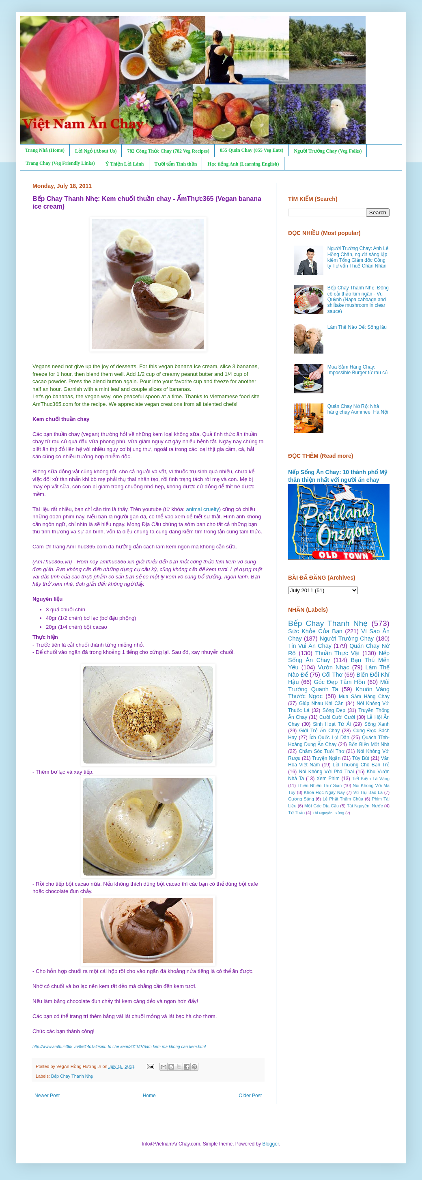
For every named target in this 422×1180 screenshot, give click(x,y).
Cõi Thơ (332, 674)
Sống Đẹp (334, 710)
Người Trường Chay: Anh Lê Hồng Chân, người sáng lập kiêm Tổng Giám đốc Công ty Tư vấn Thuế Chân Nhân (358, 257)
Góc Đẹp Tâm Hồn (339, 682)
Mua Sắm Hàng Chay (364, 696)
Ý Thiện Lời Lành (125, 164)
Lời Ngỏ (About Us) (95, 151)
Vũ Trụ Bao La (368, 792)
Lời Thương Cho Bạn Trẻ (361, 765)
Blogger (271, 1144)
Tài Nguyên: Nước (365, 805)
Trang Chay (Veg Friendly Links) (60, 163)
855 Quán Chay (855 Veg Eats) (251, 150)
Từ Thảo (296, 812)
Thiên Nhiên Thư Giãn (319, 785)
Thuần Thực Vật (337, 653)
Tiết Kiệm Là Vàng (371, 778)
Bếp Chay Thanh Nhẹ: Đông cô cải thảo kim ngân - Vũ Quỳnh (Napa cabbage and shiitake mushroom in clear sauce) (358, 299)
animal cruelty (202, 509)
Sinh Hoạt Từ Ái (332, 724)
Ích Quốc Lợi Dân (329, 737)
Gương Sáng (301, 798)
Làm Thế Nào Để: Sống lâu (357, 327)
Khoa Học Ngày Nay (324, 792)
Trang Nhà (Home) (45, 150)
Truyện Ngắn (326, 758)
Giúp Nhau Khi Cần (321, 703)
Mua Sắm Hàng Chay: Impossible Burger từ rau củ (357, 369)
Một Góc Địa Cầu (321, 805)
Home (149, 1095)
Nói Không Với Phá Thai (326, 771)
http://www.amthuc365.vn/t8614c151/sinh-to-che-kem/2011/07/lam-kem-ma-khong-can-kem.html (119, 1046)
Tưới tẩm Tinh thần (176, 164)
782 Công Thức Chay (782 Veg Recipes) (168, 151)
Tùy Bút (360, 758)
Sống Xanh (377, 724)
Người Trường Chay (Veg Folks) (328, 151)
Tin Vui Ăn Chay (310, 646)
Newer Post (47, 1095)
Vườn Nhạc (333, 667)
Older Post (250, 1095)
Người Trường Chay (347, 638)
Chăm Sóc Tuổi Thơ (321, 751)
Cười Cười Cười (337, 717)
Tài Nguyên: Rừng (328, 813)
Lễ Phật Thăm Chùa (343, 798)
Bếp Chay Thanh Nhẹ (72, 1076)
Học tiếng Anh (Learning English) (243, 164)
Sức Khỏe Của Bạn (315, 631)
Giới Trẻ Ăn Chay (319, 730)
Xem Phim (328, 778)
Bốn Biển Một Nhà (369, 744)
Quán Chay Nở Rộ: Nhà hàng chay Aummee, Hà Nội (357, 409)
